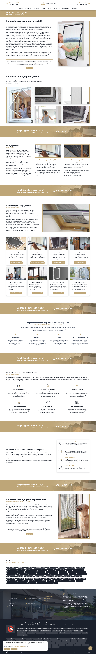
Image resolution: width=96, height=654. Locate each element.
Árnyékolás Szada (31, 583)
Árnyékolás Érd (21, 567)
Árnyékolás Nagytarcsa (21, 583)
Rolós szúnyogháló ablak (45, 630)
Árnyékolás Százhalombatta (51, 572)
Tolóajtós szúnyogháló (16, 292)
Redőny (21, 8)
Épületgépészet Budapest (64, 638)
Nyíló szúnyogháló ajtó (80, 262)
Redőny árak (55, 644)
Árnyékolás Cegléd (61, 567)
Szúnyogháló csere (41, 632)
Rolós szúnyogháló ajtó (57, 630)
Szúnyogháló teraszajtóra (64, 632)
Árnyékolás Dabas (63, 572)
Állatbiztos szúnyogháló (22, 628)
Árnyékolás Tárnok (29, 578)
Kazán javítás (73, 640)
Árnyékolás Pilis (20, 576)
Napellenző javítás (71, 642)
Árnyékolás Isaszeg (50, 576)
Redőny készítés (70, 644)
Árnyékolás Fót (69, 569)
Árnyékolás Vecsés (60, 569)
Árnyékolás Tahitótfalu (41, 583)
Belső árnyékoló (65, 8)
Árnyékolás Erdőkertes (57, 578)
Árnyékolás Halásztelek (81, 574)
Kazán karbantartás (82, 640)
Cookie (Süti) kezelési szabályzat (69, 614)
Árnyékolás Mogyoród (70, 580)
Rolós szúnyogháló (68, 630)
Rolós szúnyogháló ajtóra (59, 262)
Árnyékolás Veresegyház (78, 569)
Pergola (49, 8)
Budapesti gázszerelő (38, 638)
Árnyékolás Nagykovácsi (12, 580)
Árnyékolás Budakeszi (81, 572)
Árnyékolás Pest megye (11, 567)
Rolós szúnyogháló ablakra (37, 262)
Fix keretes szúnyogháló (16, 262)
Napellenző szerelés (80, 642)
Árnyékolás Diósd (59, 576)
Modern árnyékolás (48, 596)
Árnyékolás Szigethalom (30, 572)
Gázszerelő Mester (66, 640)
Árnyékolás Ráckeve (11, 578)
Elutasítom (14, 649)
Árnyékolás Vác (29, 567)
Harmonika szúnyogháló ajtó (35, 628)
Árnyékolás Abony (21, 574)
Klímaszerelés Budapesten (61, 642)
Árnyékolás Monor (20, 572)
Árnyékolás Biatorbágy (11, 574)
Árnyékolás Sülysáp (33, 580)
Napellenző (36, 8)
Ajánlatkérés (29, 68)
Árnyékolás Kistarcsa (63, 574)
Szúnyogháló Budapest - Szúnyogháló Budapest (32, 623)
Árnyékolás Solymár (68, 576)
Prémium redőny (48, 644)
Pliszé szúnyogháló (37, 292)
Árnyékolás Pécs (10, 638)
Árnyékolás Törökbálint (31, 574)
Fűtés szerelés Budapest (82, 638)
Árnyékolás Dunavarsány (80, 578)
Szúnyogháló (28, 8)
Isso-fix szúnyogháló (58, 292)
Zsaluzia (43, 8)
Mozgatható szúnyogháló (81, 628)
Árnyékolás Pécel (71, 572)
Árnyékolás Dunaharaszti (31, 569)
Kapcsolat (74, 8)
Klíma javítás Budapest (50, 642)
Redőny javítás (62, 644)
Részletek (31, 652)
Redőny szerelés (77, 644)
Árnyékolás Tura (79, 580)
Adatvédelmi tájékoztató (84, 614)
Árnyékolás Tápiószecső (52, 583)
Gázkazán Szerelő (47, 640)
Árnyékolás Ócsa (47, 578)
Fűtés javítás (73, 638)
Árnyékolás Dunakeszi (51, 567)
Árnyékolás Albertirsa (53, 574)
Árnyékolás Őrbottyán (60, 580)
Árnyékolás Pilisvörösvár (42, 574)
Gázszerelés (46, 638)
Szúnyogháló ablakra (78, 630)
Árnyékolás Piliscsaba (23, 580)
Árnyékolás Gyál (21, 569)
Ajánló (59, 614)
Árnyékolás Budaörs (80, 567)
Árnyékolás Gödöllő (71, 567)
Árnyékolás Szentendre (11, 569)
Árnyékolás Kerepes (78, 576)
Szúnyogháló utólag (76, 632)
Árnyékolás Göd (52, 569)
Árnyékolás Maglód (11, 576)
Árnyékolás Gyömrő (11, 572)
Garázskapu (57, 8)
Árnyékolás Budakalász (39, 576)
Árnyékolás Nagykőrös (42, 569)
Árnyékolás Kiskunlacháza (68, 578)
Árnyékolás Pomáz (40, 572)
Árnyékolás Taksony (11, 583)
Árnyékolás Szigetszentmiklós (39, 567)
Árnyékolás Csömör (38, 578)
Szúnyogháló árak (31, 632)
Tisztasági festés (55, 646)
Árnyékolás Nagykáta (29, 576)
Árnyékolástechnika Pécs (19, 638)
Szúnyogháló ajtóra (21, 632)
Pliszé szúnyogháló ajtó (33, 630)
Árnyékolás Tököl (20, 578)
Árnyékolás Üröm (42, 580)
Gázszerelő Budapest (57, 640)
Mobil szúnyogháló (71, 628)
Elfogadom (7, 649)
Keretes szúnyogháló (47, 628)
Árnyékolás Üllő (72, 574)
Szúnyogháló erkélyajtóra (52, 632)
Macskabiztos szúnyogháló (59, 628)
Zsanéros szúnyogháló (80, 292)
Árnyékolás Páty (50, 580)
